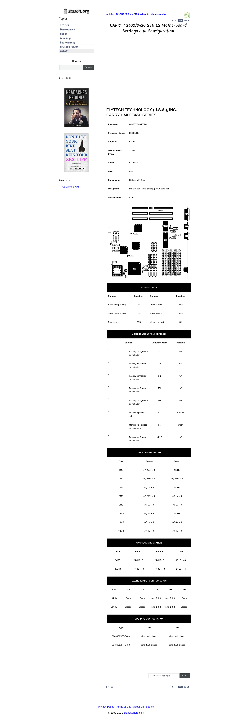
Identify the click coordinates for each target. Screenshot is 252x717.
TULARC (64, 51)
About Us (138, 706)
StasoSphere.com (134, 712)
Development (67, 29)
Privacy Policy (106, 706)
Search (150, 706)
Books (63, 34)
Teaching (65, 38)
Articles (64, 25)
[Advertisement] (148, 66)
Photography (67, 42)
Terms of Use (123, 706)
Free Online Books (70, 186)
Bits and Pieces (69, 47)
